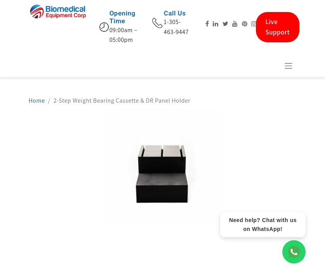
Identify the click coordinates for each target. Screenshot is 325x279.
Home (37, 100)
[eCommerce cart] (269, 65)
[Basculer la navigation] (288, 65)
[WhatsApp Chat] (294, 252)
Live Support (278, 26)
